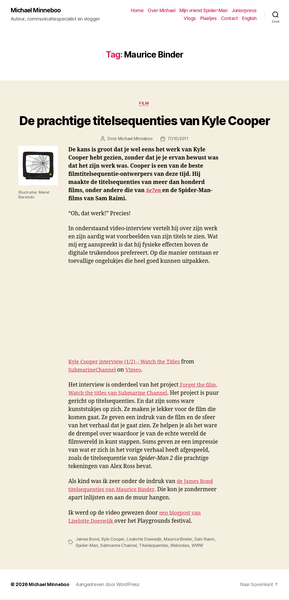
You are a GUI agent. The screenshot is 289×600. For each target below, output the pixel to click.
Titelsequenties (155, 546)
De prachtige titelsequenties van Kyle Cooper (144, 121)
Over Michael (161, 10)
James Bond (88, 539)
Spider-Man (87, 546)
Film (144, 104)
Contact (229, 18)
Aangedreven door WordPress (108, 585)
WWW (200, 546)
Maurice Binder (180, 539)
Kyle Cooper (114, 539)
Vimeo (136, 371)
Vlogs (190, 18)
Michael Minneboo (37, 10)
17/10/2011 (178, 139)
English (249, 18)
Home (137, 10)
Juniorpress (244, 10)
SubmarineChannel (93, 371)
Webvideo (182, 546)
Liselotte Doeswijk (145, 539)
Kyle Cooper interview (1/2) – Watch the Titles (127, 362)
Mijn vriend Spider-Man (203, 10)
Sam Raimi (207, 539)
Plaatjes (208, 18)
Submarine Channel (119, 546)
